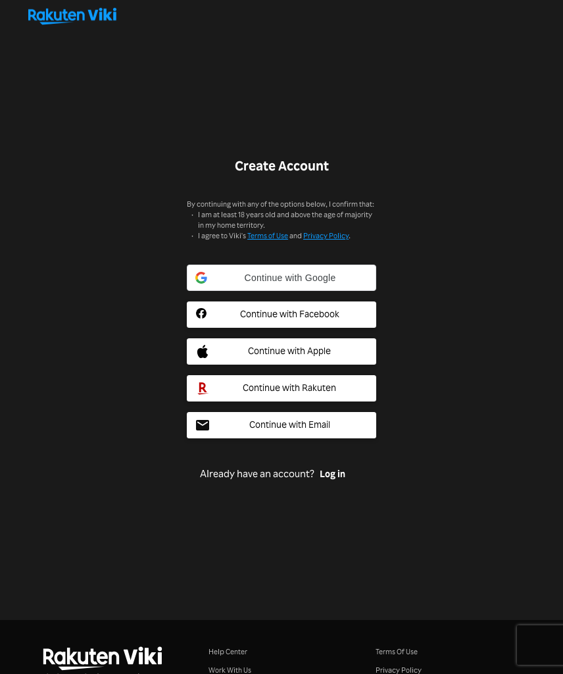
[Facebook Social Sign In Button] (281, 314)
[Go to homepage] (281, 16)
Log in (332, 474)
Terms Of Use (397, 651)
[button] (281, 278)
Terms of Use (267, 235)
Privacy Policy (326, 235)
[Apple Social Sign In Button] (281, 351)
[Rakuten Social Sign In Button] (281, 388)
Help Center (227, 651)
